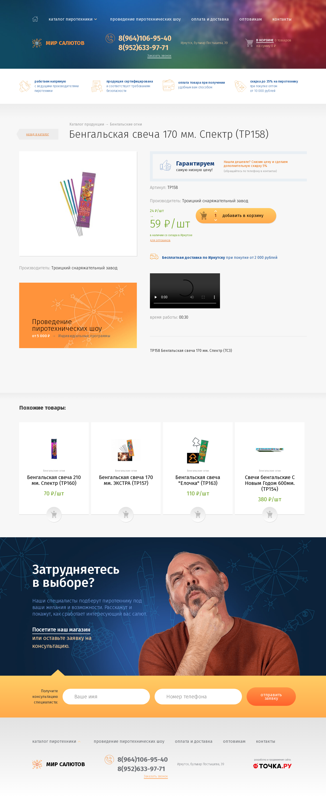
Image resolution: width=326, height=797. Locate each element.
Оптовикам (250, 19)
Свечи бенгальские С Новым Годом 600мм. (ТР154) (270, 483)
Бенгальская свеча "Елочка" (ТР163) (197, 480)
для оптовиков (160, 240)
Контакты (282, 19)
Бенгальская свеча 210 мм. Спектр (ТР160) (54, 480)
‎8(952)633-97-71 (137, 47)
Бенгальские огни (126, 124)
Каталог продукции (86, 124)
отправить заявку (271, 696)
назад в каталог (37, 134)
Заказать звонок (159, 56)
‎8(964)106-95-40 (138, 38)
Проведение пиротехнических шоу (145, 19)
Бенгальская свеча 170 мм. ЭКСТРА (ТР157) (126, 480)
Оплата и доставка (210, 19)
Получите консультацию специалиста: (45, 696)
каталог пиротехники (70, 19)
